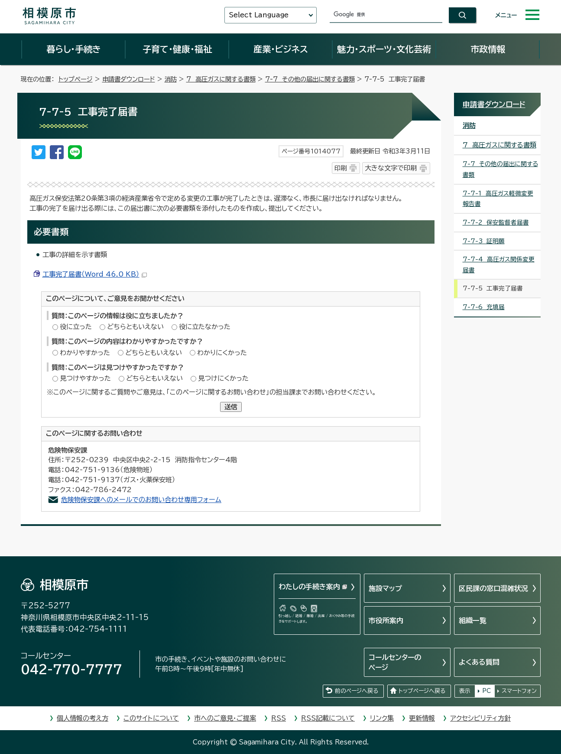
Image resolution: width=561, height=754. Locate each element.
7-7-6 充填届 (484, 307)
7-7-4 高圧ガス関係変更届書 (499, 264)
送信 (230, 407)
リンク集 (382, 718)
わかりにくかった (222, 352)
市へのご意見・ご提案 (225, 718)
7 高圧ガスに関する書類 (221, 79)
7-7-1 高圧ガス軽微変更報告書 (498, 198)
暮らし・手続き (73, 49)
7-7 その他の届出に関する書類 (310, 79)
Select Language (259, 15)
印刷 (340, 168)
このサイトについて (151, 718)
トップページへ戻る (422, 691)
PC (486, 691)
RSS (278, 718)
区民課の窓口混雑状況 (493, 588)
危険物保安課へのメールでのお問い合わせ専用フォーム (141, 499)
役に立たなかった (204, 326)
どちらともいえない (135, 326)
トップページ (75, 79)
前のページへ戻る (356, 691)
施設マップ (385, 588)
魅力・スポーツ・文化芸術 (384, 49)
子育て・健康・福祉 (177, 49)
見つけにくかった (223, 378)
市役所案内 (386, 620)
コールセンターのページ (395, 662)
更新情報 (422, 718)
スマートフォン (519, 691)
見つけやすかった (85, 378)
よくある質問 (479, 662)
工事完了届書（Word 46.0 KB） (94, 274)
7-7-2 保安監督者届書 (496, 222)
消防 (171, 79)
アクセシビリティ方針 (480, 718)
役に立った (76, 326)
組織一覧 (472, 620)
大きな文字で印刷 (391, 168)
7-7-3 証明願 (484, 241)
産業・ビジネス (280, 49)
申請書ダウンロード (128, 79)
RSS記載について (328, 718)
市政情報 (487, 49)
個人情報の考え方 (82, 718)
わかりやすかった (85, 352)
